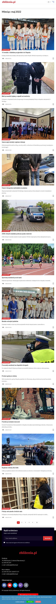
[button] (44, 2)
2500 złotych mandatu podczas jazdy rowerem (17, 234)
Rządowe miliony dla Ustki (10, 468)
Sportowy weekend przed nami (12, 278)
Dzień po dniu (6, 49)
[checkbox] (4, 542)
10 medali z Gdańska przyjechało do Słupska (16, 52)
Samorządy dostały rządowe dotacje (13, 142)
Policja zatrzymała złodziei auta (12, 511)
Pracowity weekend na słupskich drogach (15, 365)
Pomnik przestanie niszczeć (11, 422)
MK (3, 58)
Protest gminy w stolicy (9, 376)
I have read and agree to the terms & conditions (18, 542)
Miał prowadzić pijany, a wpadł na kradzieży (16, 96)
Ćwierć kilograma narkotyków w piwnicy (14, 188)
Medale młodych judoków (10, 321)
